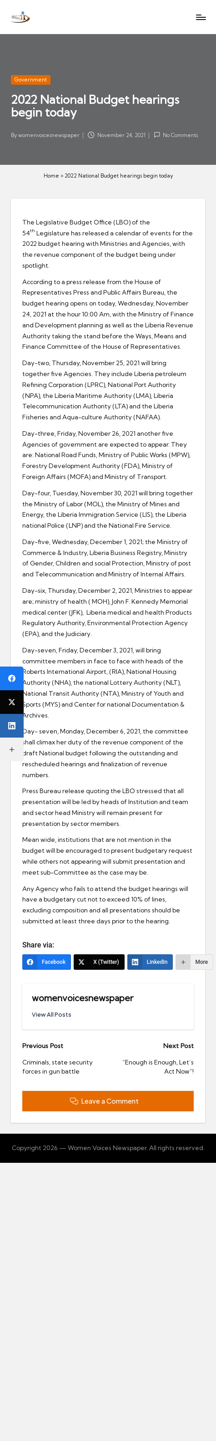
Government (31, 79)
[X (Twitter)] (99, 962)
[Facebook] (46, 962)
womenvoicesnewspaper (82, 998)
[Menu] (200, 17)
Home (51, 176)
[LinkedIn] (150, 962)
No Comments (176, 135)
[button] (51, 1014)
